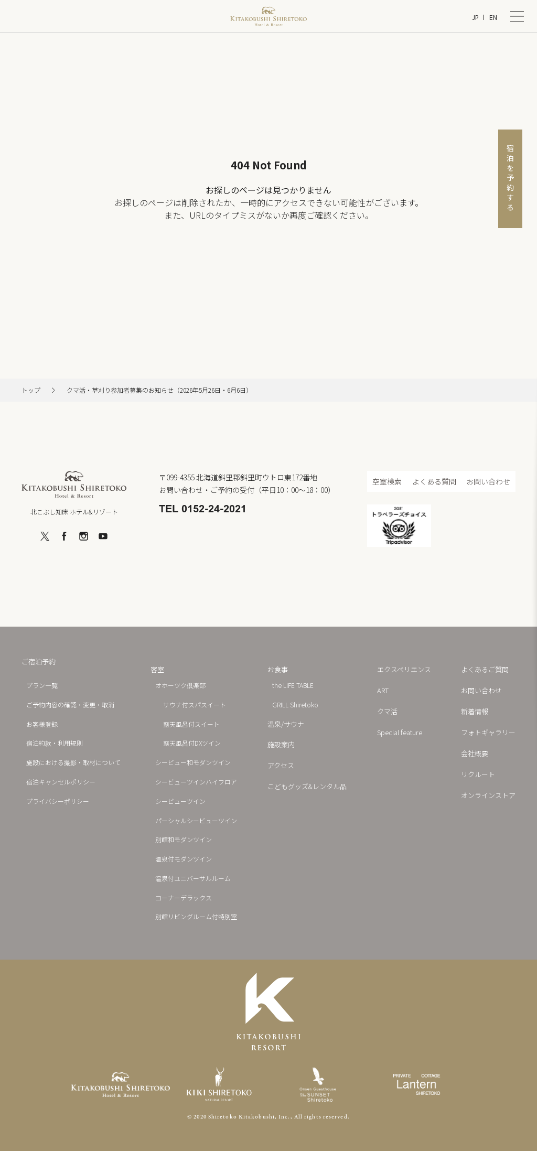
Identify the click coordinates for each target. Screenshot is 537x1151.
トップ (31, 390)
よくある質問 (434, 481)
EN (493, 17)
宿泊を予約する (510, 178)
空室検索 (387, 481)
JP (475, 17)
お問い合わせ (488, 481)
